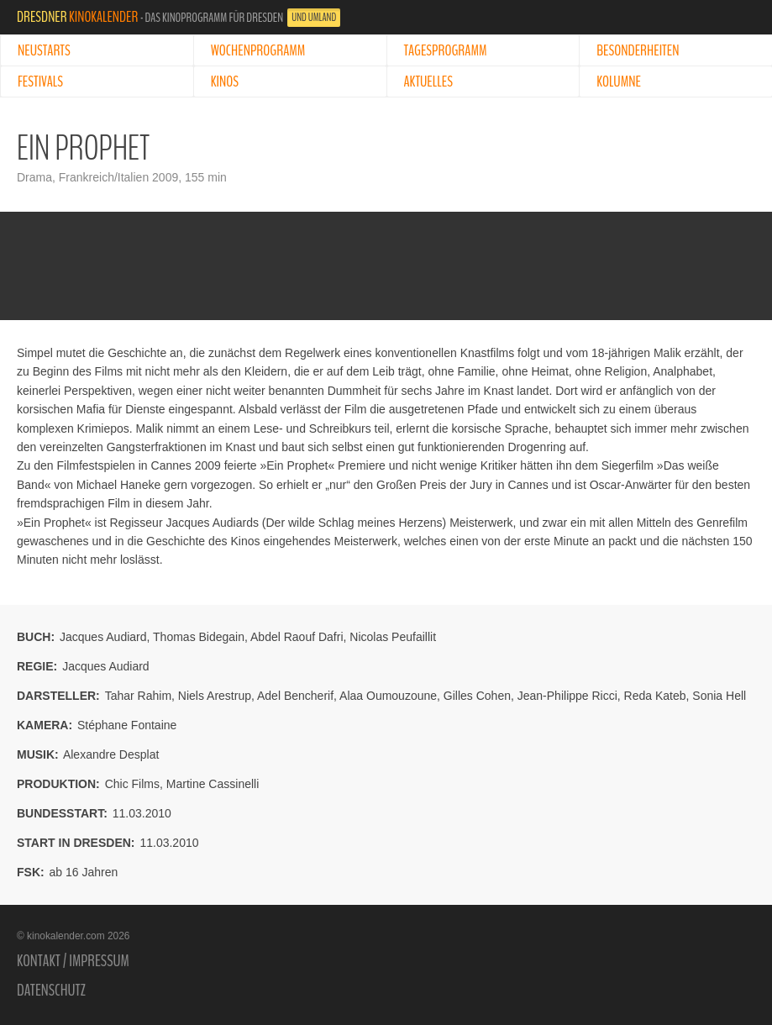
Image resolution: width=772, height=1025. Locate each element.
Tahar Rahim (138, 695)
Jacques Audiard (103, 637)
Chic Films (132, 784)
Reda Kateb (655, 695)
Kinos (225, 81)
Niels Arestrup (214, 695)
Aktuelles (428, 81)
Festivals (40, 81)
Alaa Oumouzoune (388, 695)
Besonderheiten (637, 50)
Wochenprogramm (258, 50)
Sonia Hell (719, 695)
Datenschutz (51, 990)
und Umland (313, 17)
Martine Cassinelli (212, 784)
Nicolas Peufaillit (392, 637)
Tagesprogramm (445, 50)
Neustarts (44, 50)
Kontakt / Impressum (73, 961)
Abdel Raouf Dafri (297, 637)
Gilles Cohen (477, 695)
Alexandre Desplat (111, 754)
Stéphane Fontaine (126, 725)
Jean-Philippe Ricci (567, 695)
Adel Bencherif (295, 695)
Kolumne (618, 81)
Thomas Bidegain (198, 637)
